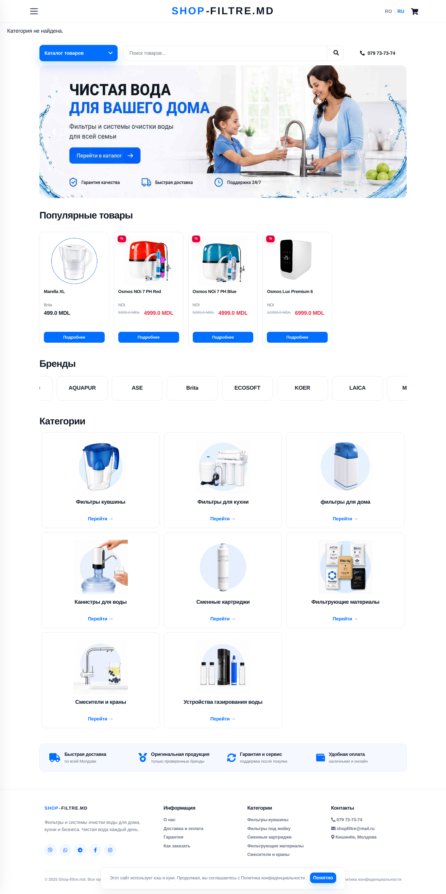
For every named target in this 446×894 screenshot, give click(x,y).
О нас (169, 825)
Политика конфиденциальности (272, 877)
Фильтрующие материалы (275, 851)
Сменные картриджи (269, 842)
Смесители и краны (268, 859)
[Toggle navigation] (34, 11)
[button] (54, 131)
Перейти (98, 519)
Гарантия (173, 842)
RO (388, 11)
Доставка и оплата (183, 833)
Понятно (324, 877)
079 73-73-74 (377, 53)
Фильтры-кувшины (267, 825)
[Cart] (414, 11)
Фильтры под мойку (268, 833)
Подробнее (74, 337)
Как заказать (177, 851)
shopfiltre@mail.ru (353, 833)
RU (400, 11)
